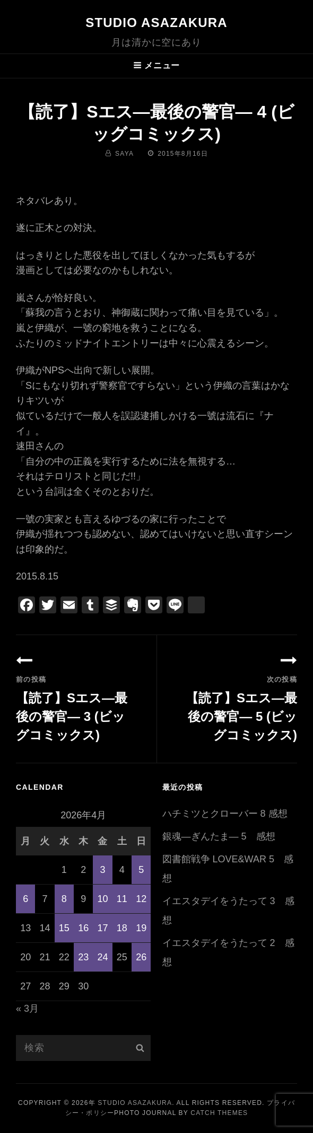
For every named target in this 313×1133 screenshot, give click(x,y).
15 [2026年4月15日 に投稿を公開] (64, 928)
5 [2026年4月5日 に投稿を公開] (141, 869)
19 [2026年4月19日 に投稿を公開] (141, 928)
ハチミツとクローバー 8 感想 (225, 813)
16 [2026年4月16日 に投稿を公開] (83, 928)
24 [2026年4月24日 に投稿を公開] (102, 957)
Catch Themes (219, 1113)
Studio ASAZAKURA (156, 22)
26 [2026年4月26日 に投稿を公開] (141, 957)
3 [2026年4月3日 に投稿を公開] (102, 869)
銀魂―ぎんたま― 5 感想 (218, 836)
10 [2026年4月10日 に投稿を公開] (102, 899)
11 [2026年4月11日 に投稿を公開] (122, 899)
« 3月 (27, 1008)
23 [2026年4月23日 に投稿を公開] (83, 957)
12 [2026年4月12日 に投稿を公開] (141, 899)
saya (124, 153)
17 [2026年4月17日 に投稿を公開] (102, 928)
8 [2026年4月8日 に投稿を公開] (64, 899)
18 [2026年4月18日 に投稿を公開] (122, 928)
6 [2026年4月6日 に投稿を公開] (25, 899)
